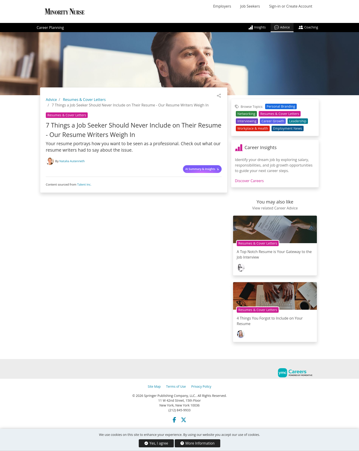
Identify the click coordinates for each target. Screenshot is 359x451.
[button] (219, 95)
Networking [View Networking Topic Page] (246, 113)
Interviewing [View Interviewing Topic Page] (246, 121)
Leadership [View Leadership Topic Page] (297, 121)
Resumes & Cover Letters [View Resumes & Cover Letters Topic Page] (66, 115)
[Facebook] (174, 419)
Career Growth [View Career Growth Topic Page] (272, 121)
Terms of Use (176, 386)
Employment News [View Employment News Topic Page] (287, 128)
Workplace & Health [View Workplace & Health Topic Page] (252, 128)
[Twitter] (184, 419)
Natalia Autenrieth (72, 161)
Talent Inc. (84, 184)
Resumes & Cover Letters (84, 99)
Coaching (308, 27)
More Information (197, 443)
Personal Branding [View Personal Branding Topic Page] (281, 106)
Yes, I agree (156, 443)
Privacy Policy (201, 386)
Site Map (154, 386)
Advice (282, 27)
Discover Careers (249, 180)
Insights (257, 27)
